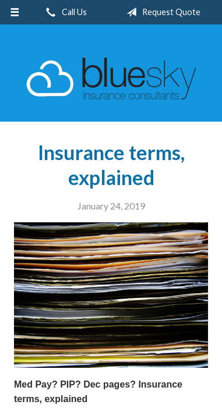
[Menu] (14, 12)
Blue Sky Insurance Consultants (111, 78)
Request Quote (161, 12)
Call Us (64, 12)
